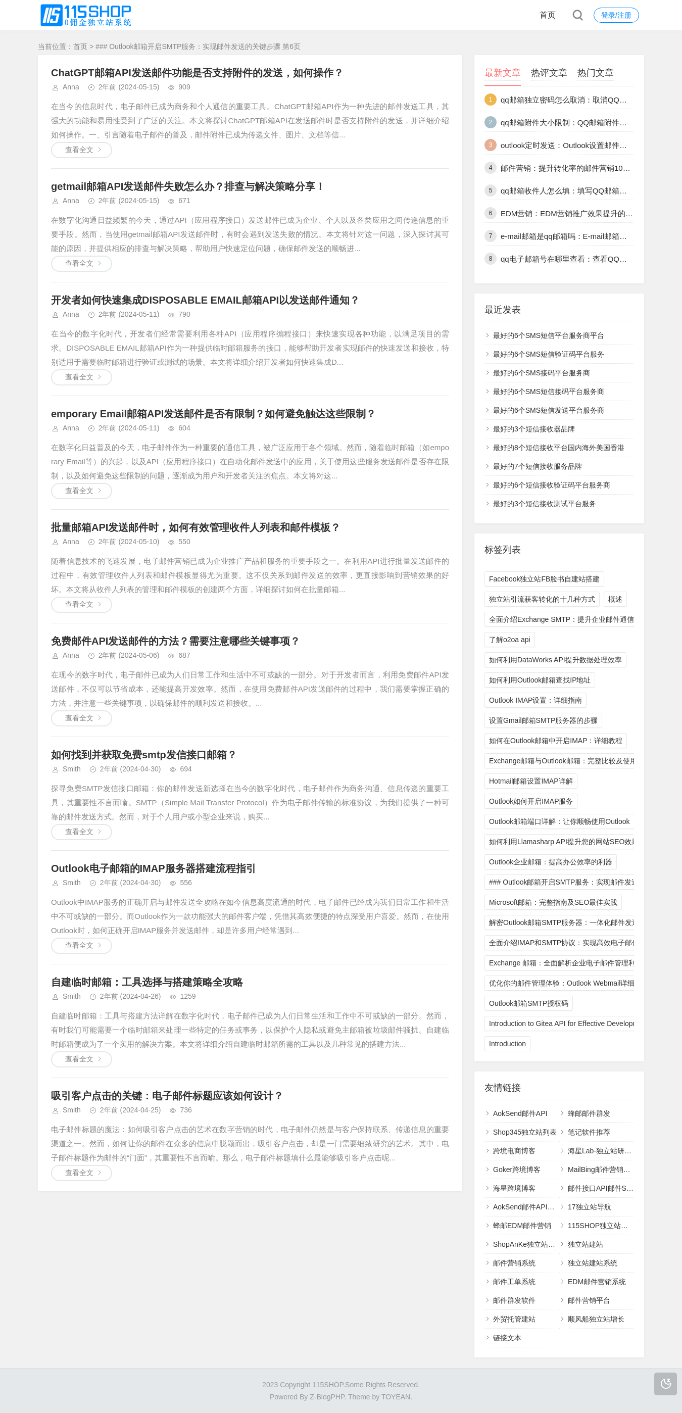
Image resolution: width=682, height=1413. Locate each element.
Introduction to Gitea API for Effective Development (569, 1023)
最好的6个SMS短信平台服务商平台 (548, 335)
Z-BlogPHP (327, 1397)
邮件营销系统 (514, 1263)
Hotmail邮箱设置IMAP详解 (531, 781)
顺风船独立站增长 (596, 1319)
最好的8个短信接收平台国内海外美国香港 (558, 448)
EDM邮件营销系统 (597, 1282)
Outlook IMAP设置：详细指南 (535, 700)
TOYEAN (395, 1397)
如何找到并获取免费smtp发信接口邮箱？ (144, 754)
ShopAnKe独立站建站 (527, 1244)
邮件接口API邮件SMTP (604, 1188)
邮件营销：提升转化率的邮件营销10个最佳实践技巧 (588, 168)
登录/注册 (616, 15)
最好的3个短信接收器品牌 (534, 429)
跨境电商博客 (514, 1151)
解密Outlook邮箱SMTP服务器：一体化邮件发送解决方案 (578, 922)
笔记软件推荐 (589, 1132)
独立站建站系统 (592, 1263)
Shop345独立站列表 (525, 1132)
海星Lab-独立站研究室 (603, 1151)
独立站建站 (585, 1244)
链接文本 (507, 1338)
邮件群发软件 (514, 1300)
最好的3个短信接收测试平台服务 (544, 504)
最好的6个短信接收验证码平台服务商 (551, 485)
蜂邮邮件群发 (589, 1113)
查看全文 (79, 149)
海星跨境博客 (514, 1188)
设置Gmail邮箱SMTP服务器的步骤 (543, 720)
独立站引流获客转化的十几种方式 (542, 599)
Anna (71, 87)
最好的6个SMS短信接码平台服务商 (548, 391)
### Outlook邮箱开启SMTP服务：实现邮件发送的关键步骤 (581, 882)
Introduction (507, 1044)
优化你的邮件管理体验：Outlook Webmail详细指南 (569, 983)
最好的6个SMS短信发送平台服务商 (548, 410)
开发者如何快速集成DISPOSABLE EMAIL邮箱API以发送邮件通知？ (205, 300)
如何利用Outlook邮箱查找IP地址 (540, 680)
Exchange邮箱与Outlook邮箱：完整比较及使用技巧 (570, 761)
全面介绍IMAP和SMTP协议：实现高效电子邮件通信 (571, 943)
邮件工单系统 (514, 1282)
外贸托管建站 (514, 1319)
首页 (548, 15)
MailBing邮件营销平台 (603, 1169)
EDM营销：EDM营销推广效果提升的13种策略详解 (586, 213)
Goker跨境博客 (517, 1169)
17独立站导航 (589, 1207)
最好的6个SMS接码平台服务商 (541, 373)
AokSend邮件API (520, 1113)
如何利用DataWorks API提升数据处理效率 (555, 660)
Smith (72, 769)
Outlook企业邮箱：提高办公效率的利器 (550, 862)
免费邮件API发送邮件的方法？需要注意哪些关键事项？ (175, 641)
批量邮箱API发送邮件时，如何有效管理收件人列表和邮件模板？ (195, 527)
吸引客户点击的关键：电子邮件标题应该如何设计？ (167, 1095)
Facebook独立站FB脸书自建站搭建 (544, 579)
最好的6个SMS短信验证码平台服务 (548, 354)
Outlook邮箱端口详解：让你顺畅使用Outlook (559, 821)
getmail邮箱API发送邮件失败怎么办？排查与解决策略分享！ (188, 186)
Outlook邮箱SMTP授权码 (528, 1003)
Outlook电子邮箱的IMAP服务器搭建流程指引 (153, 868)
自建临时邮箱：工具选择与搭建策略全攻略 (147, 982)
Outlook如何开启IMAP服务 (531, 801)
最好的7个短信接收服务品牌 (537, 466)
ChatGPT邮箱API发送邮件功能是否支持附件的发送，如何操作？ (197, 72)
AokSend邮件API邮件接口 (534, 1207)
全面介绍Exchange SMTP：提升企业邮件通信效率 (568, 619)
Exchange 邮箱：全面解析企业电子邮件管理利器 (566, 963)
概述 (615, 599)
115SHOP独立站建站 (601, 1226)
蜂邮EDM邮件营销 (522, 1226)
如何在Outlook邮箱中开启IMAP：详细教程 (555, 741)
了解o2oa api (509, 640)
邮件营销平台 (589, 1300)
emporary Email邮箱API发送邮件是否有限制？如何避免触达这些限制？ (213, 413)
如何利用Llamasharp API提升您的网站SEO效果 (564, 842)
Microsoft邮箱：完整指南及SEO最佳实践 (553, 902)
